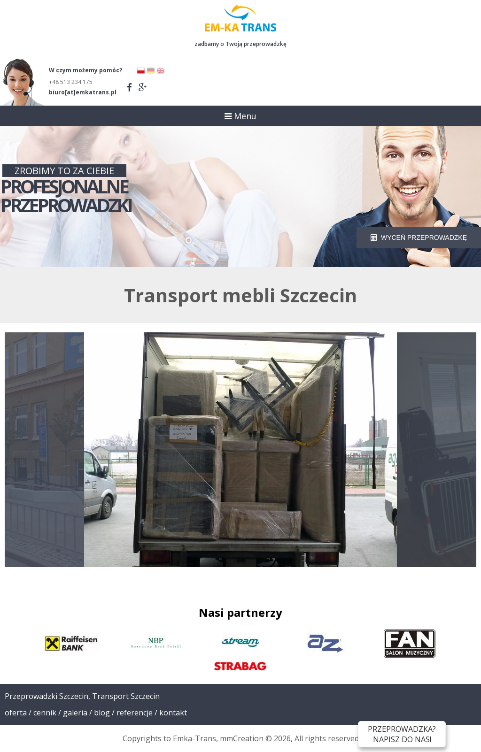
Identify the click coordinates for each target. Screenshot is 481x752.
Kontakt (173, 712)
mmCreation (242, 738)
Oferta (16, 712)
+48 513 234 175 (71, 82)
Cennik (44, 712)
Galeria (75, 712)
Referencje (134, 712)
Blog (102, 712)
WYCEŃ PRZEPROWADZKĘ (419, 237)
